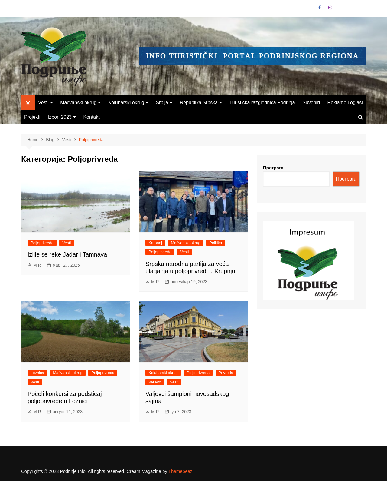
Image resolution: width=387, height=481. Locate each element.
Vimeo (361, 9)
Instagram (330, 7)
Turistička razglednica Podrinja (262, 102)
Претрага (273, 167)
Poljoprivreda (42, 242)
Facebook (319, 7)
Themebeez (180, 471)
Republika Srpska (199, 102)
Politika (215, 242)
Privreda (226, 372)
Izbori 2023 (60, 117)
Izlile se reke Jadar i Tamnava (67, 254)
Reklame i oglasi (345, 102)
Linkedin (351, 9)
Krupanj (155, 242)
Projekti (32, 117)
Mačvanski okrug (78, 102)
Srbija (162, 102)
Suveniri (311, 102)
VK (340, 9)
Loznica (37, 372)
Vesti (43, 102)
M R (37, 265)
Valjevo (154, 382)
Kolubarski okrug (126, 102)
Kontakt (91, 117)
